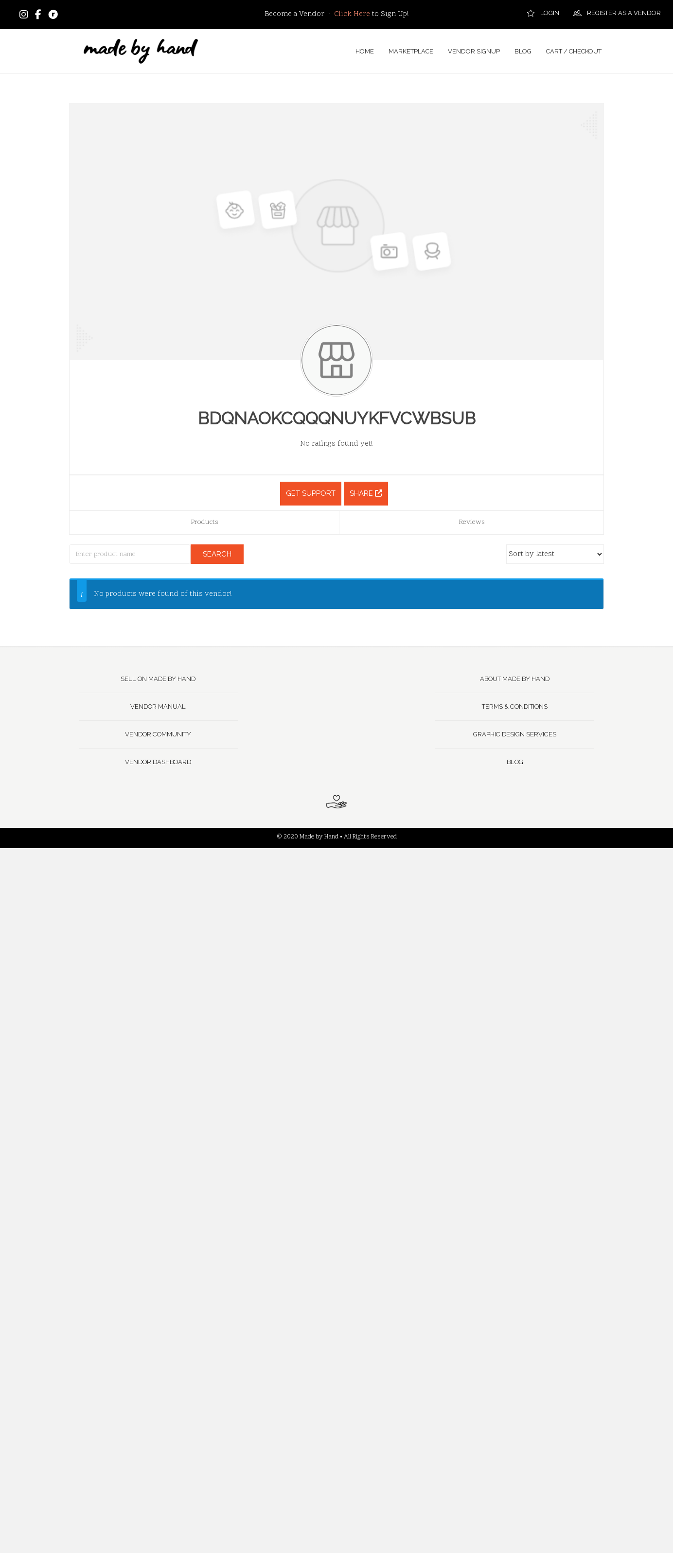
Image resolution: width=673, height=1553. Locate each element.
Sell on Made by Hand (158, 678)
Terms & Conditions (515, 706)
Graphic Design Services (514, 734)
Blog (515, 762)
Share (366, 493)
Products (204, 522)
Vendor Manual (158, 706)
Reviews (472, 522)
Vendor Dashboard (158, 762)
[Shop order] (555, 554)
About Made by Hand (514, 678)
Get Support (311, 493)
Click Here (352, 14)
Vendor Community (158, 734)
